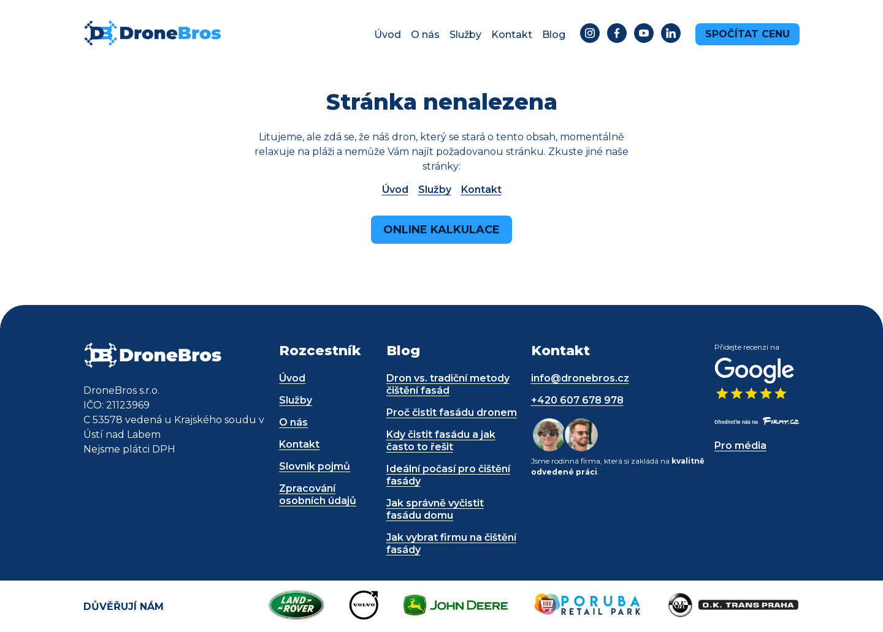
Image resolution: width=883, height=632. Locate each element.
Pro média (740, 445)
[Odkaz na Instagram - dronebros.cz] (590, 34)
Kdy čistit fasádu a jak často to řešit (440, 441)
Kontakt (511, 34)
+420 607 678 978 (577, 400)
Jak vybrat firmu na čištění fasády (451, 543)
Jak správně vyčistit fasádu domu (435, 509)
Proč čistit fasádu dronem (451, 412)
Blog (553, 34)
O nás (425, 34)
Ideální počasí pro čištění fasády (448, 475)
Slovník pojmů (314, 466)
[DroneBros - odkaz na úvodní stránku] (152, 43)
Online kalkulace (441, 229)
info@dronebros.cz (580, 378)
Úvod (387, 34)
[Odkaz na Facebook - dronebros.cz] (617, 34)
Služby (465, 34)
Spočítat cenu (747, 34)
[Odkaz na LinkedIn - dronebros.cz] (671, 34)
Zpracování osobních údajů (317, 494)
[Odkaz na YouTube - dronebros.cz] (644, 34)
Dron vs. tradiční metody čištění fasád (448, 384)
